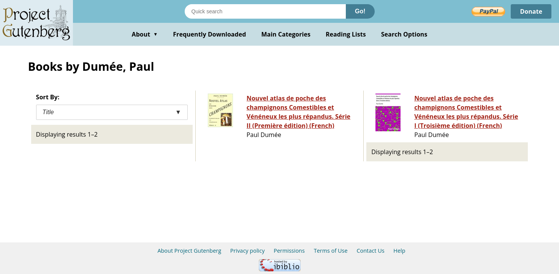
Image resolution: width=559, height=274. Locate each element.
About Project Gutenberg (189, 250)
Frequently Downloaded (209, 34)
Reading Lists (346, 34)
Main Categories (285, 34)
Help (399, 250)
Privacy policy (247, 250)
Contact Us (370, 250)
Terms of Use (331, 250)
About (145, 34)
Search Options (404, 34)
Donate (531, 11)
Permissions (289, 250)
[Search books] (265, 11)
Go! (360, 11)
